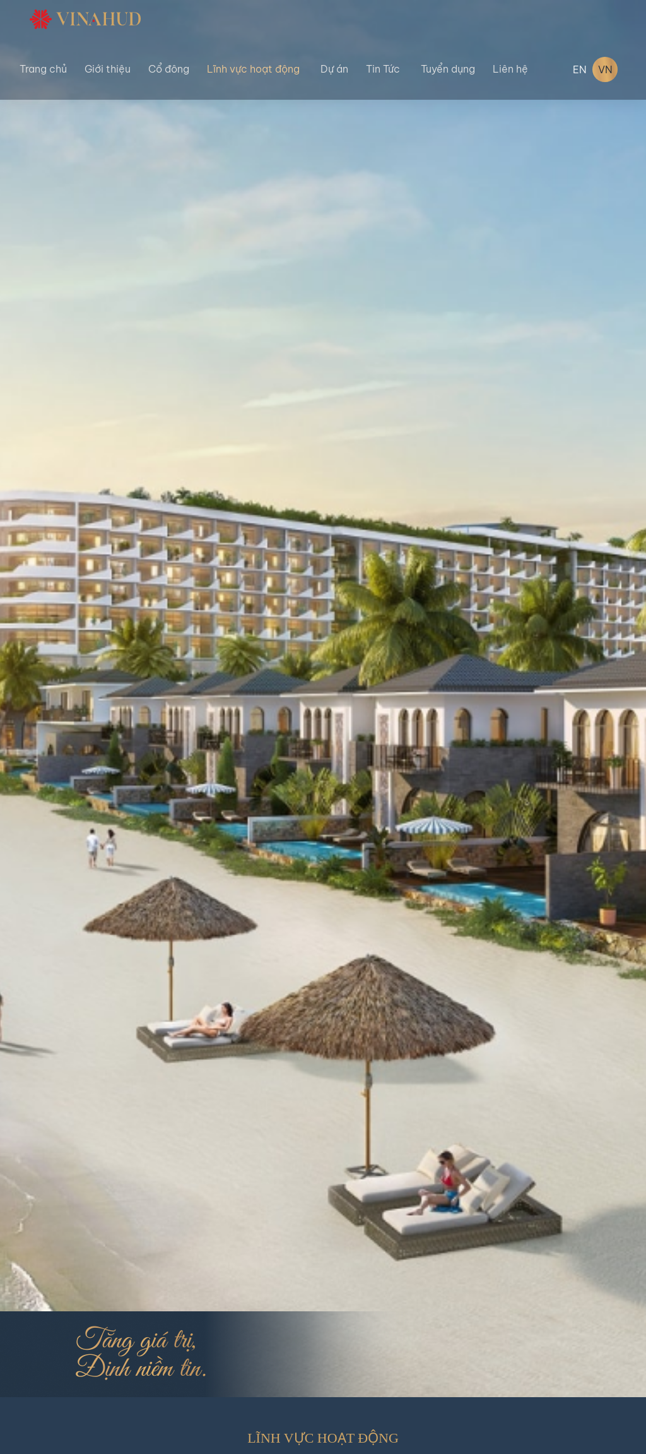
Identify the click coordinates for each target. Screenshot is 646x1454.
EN (580, 69)
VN (605, 69)
